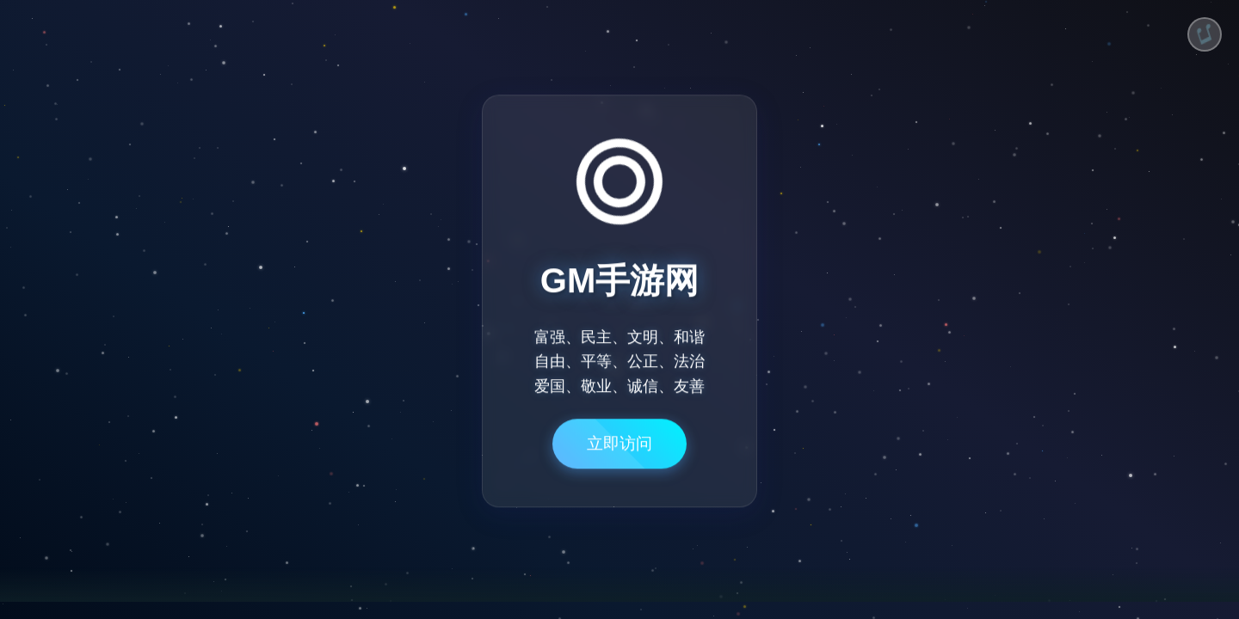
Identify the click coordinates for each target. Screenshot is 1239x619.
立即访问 (619, 450)
